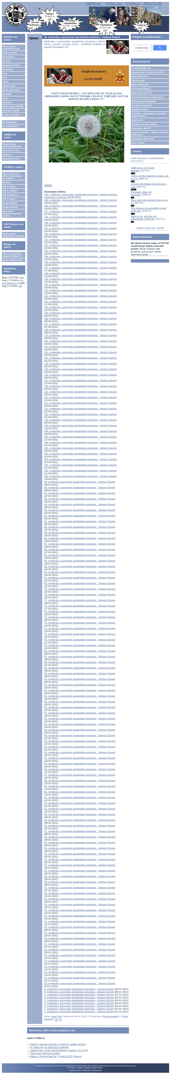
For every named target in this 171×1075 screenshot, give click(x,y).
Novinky (7, 182)
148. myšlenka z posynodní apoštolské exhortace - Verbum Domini (80, 205)
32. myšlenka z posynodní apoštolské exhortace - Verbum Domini (79, 859)
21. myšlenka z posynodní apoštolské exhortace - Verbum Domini (79, 921)
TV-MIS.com (113, 3)
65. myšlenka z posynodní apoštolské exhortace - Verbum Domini (79, 667)
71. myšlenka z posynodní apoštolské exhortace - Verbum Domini (79, 634)
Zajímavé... (8, 102)
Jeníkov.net (137, 120)
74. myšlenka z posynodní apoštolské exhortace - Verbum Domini (79, 617)
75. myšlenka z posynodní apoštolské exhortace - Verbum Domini (79, 611)
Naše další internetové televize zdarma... (12, 213)
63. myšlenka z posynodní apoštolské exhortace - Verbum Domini (79, 679)
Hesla (5, 82)
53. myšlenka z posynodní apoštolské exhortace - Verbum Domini (79, 741)
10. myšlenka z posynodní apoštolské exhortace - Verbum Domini (79, 983)
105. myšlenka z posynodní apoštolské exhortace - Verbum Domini (80, 448)
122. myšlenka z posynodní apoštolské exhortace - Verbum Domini (80, 352)
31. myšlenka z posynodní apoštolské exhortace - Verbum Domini (79, 865)
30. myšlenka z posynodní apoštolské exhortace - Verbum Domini (79, 870)
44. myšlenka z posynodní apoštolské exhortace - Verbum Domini (79, 791)
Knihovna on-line (11, 150)
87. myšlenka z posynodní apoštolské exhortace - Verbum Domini (79, 543)
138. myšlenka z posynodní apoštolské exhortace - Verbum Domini (80, 262)
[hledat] (141, 48)
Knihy (5, 98)
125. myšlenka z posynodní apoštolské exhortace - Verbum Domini (80, 335)
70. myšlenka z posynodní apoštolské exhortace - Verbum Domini (79, 639)
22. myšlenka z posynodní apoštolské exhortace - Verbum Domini (79, 915)
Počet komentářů (110, 1016)
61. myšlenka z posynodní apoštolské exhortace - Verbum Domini (79, 690)
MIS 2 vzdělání (10, 191)
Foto (5, 77)
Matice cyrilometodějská (144, 101)
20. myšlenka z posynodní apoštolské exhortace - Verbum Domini (79, 927)
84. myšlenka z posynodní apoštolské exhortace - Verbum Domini (79, 560)
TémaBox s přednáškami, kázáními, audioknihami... (149, 115)
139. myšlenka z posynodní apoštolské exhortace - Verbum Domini (80, 256)
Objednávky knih (11, 159)
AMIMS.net (93, 3)
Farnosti (7, 61)
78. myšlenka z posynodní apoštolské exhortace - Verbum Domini (79, 594)
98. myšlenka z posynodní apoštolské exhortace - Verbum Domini (79, 487)
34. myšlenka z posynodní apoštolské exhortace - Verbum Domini (79, 848)
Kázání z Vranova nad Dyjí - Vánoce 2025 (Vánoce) (56, 1056)
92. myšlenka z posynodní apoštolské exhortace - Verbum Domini (79, 515)
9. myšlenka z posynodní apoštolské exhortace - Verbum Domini (79, 989)
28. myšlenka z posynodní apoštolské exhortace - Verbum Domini (79, 882)
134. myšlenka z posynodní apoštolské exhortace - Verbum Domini (80, 284)
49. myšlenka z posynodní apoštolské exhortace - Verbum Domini (79, 763)
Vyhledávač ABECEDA (143, 139)
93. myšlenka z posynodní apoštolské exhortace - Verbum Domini (79, 510)
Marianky (7, 94)
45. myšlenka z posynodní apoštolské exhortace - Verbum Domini (79, 786)
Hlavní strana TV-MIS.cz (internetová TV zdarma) (12, 176)
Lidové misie (9, 86)
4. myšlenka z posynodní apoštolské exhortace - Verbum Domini (79, 1003)
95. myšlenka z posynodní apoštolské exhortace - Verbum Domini (79, 498)
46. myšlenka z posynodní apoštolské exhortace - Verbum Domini (79, 780)
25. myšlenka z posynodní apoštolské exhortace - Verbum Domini (79, 898)
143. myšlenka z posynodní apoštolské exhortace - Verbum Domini (80, 234)
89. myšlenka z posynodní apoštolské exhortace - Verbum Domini (79, 532)
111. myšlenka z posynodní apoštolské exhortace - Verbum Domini (80, 414)
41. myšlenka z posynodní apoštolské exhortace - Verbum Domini (79, 808)
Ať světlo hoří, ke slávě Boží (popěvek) (49, 1047)
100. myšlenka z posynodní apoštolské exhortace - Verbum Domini (80, 476)
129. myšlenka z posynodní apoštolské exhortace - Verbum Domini (80, 312)
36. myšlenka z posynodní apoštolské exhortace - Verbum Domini (79, 837)
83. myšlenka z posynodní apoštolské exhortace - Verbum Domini (79, 566)
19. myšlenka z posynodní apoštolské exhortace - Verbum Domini (79, 932)
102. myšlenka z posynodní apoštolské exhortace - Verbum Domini (80, 465)
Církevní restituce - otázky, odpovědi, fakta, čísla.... (150, 133)
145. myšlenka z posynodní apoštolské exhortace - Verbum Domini (80, 222)
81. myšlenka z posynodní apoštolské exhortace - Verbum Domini (79, 577)
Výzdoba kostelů (11, 111)
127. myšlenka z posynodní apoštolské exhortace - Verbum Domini (80, 324)
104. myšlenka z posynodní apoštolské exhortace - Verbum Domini (80, 453)
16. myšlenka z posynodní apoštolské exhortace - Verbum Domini (79, 949)
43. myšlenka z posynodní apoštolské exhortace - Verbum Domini (79, 797)
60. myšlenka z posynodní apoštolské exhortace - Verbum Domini (79, 696)
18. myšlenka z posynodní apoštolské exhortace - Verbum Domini (79, 938)
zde (22, 277)
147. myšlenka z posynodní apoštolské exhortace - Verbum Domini (80, 211)
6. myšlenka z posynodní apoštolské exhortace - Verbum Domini (79, 997)
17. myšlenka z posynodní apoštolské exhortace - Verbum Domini (79, 944)
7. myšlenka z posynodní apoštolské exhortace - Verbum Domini (79, 994)
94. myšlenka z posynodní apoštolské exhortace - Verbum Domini (79, 504)
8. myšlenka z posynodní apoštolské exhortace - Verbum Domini (79, 991)
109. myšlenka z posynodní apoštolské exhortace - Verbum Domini (80, 425)
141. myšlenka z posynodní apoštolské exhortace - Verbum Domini (80, 245)
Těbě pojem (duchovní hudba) (45, 1053)
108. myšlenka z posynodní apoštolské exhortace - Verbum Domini (80, 431)
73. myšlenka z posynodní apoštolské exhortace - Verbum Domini (79, 622)
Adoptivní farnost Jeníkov (144, 124)
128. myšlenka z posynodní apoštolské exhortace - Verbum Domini (80, 318)
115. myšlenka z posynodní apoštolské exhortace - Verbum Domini (80, 391)
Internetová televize (141, 89)
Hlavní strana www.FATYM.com (11, 47)
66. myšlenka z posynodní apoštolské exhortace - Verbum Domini (79, 662)
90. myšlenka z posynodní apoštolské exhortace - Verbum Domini (79, 527)
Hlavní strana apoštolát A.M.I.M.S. (12, 145)
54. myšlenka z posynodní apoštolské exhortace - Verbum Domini (79, 729)
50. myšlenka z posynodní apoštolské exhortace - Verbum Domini (79, 758)
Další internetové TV (142, 93)
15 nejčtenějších (11, 126)
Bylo (5, 73)
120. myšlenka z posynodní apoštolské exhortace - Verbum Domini (80, 363)
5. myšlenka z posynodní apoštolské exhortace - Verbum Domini (79, 1000)
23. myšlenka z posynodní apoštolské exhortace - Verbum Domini (79, 910)
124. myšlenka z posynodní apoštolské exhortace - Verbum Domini (80, 341)
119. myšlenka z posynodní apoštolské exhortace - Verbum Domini (80, 369)
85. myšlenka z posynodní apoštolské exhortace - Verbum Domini (79, 555)
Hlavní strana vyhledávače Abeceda (13, 235)
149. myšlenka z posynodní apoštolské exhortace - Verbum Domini (80, 200)
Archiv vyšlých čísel (12, 260)
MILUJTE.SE (152, 3)
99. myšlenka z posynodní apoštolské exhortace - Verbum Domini (79, 481)
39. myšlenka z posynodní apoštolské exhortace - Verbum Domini (79, 820)
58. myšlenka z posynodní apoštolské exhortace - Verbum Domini (79, 707)
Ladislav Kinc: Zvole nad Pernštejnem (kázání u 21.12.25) (59, 1050)
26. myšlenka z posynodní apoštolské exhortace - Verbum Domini (79, 893)
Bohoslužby (8, 57)
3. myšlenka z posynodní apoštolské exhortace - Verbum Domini (79, 1006)
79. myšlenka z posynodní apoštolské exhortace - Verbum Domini (79, 589)
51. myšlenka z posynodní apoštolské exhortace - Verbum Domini (79, 752)
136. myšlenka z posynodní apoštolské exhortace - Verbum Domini (80, 273)
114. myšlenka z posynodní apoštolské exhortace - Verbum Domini (80, 397)
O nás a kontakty (11, 115)
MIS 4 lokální (9, 199)
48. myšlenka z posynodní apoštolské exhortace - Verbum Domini (79, 769)
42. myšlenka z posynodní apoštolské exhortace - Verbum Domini (79, 803)
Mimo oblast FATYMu (13, 106)
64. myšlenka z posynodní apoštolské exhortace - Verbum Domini (79, 673)
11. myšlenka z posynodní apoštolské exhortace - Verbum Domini (79, 977)
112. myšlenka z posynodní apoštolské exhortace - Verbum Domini (80, 408)
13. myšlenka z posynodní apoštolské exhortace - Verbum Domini (79, 966)
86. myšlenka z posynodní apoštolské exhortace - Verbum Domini (79, 549)
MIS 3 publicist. (10, 195)
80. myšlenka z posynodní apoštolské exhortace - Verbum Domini (79, 583)
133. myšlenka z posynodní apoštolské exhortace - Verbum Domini (80, 290)
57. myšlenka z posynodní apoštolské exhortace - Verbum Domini (79, 713)
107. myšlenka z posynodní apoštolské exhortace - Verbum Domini (80, 436)
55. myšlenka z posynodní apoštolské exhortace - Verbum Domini (79, 724)
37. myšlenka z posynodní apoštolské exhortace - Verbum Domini (79, 831)
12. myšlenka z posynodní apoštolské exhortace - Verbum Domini (79, 972)
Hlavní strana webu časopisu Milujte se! (12, 255)
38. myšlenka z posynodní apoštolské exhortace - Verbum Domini (79, 825)
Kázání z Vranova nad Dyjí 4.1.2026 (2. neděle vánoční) (58, 1044)
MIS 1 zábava (9, 186)
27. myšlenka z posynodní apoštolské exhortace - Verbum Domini (79, 887)
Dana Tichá (56, 1016)
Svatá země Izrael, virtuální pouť (147, 97)
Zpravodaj (8, 69)
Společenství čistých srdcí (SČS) (148, 72)
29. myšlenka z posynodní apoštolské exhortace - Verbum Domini (79, 876)
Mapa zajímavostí (11, 90)
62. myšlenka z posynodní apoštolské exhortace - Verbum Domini (79, 684)
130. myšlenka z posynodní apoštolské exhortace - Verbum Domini (80, 307)
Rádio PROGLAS (140, 85)
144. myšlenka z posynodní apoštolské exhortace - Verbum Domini (80, 228)
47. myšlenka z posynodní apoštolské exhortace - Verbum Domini (79, 775)
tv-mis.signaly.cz (13, 282)
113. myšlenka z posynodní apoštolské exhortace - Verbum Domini (80, 403)
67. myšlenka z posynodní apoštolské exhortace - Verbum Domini (79, 656)
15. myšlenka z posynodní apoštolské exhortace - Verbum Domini (79, 955)
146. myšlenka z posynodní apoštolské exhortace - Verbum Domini (80, 217)
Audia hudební (10, 203)
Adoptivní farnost (11, 65)
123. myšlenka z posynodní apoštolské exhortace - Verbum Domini (80, 346)
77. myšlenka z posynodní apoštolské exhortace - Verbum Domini (79, 600)
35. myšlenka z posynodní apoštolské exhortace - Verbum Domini (79, 842)
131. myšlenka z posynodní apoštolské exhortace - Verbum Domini (80, 301)
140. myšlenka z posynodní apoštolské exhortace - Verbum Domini (80, 250)
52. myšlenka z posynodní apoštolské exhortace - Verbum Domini (79, 746)
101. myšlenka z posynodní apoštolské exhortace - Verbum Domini (80, 470)
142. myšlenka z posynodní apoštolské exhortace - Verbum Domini (80, 239)
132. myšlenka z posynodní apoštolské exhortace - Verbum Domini (80, 296)
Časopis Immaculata (142, 105)
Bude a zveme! (10, 53)
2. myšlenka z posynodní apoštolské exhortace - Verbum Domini (79, 1008)
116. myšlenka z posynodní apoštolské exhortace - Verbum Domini (80, 386)
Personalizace (9, 122)
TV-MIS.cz (133, 3)
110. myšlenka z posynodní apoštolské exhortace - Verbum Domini (80, 420)
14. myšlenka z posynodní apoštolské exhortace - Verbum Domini (79, 960)
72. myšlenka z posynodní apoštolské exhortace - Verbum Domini (79, 628)
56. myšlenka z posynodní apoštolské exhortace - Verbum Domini (79, 718)
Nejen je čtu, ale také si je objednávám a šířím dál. (144, 217)
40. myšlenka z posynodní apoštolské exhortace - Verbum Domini (79, 814)
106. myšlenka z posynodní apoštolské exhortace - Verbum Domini (80, 442)
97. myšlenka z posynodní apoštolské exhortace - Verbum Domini (79, 493)
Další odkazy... (139, 143)
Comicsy (7, 154)
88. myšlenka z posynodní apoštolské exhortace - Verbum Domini (79, 538)
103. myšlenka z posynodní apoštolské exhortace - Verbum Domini (80, 459)
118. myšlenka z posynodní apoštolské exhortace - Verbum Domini (80, 374)
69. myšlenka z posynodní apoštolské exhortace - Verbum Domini (79, 645)
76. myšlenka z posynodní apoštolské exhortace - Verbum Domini (79, 605)
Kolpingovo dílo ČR (141, 128)
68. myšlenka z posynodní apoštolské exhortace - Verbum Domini (79, 651)
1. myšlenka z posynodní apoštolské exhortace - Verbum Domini (79, 1011)
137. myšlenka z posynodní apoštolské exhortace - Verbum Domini (80, 267)
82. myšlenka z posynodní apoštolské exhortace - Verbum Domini (79, 572)
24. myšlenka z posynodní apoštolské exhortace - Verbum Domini (79, 904)
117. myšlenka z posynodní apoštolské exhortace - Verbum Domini (80, 380)
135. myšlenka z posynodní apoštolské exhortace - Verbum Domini (80, 279)
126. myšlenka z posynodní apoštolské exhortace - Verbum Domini (80, 329)
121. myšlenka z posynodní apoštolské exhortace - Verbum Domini (80, 358)
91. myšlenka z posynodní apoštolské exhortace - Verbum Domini (79, 521)
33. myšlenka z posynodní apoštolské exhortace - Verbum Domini (79, 853)
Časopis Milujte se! (141, 68)
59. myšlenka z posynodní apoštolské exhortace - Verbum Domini (79, 701)
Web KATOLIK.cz (140, 76)
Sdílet (48, 185)
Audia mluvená (10, 207)
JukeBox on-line (140, 109)
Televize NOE (138, 80)
